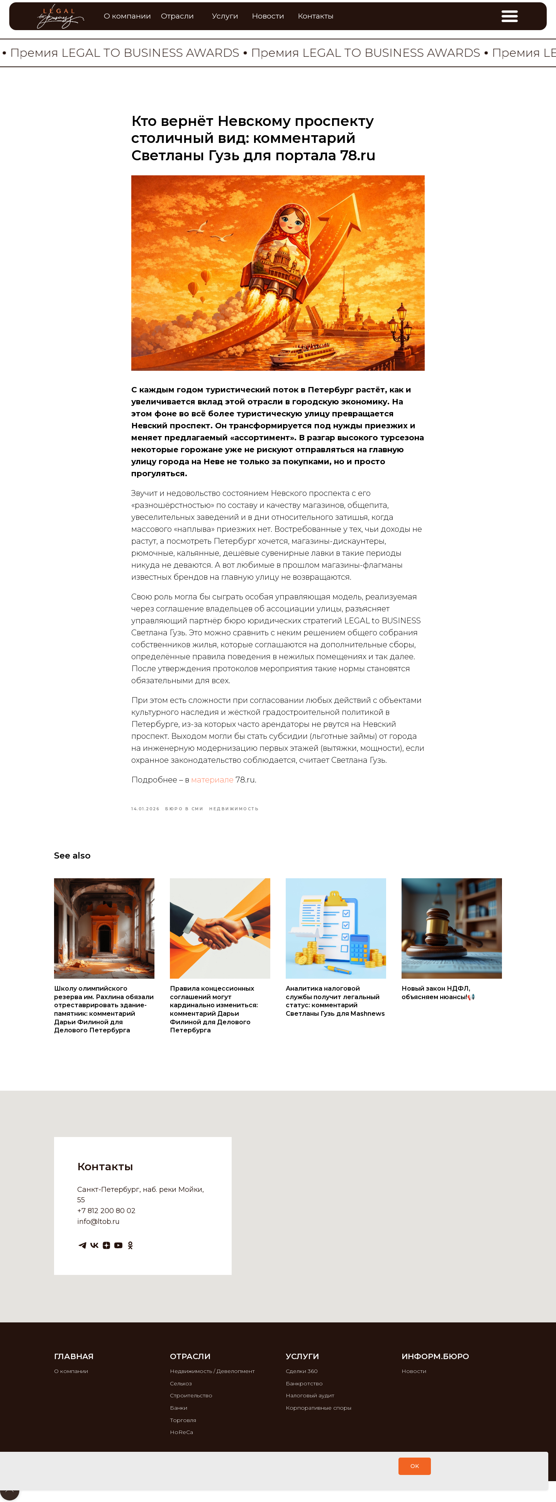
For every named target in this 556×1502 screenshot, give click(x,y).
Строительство (191, 1395)
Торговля (183, 1420)
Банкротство (304, 1383)
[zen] (106, 1245)
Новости (414, 1371)
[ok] (130, 1245)
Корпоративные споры (318, 1407)
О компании (71, 1371)
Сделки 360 (302, 1371)
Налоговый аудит (310, 1395)
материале (212, 779)
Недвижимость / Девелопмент (212, 1371)
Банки (178, 1407)
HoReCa (181, 1432)
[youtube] (118, 1245)
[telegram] (82, 1245)
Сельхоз (181, 1383)
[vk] (94, 1245)
